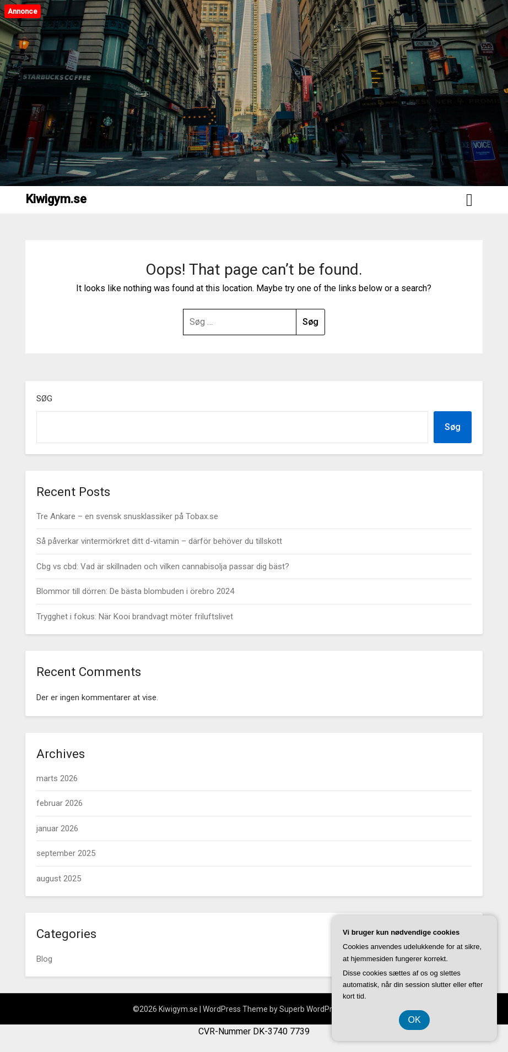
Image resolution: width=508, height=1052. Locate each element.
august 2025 (58, 879)
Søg (44, 399)
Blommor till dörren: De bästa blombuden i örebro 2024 (135, 591)
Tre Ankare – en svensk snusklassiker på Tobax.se (127, 516)
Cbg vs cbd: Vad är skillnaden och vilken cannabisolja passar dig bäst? (162, 566)
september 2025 (65, 853)
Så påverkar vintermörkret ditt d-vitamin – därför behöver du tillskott (159, 541)
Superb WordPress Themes (327, 1009)
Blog (44, 959)
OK (414, 1019)
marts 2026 (57, 778)
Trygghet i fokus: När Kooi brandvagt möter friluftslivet (134, 617)
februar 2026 (59, 803)
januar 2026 (57, 828)
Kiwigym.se (56, 199)
